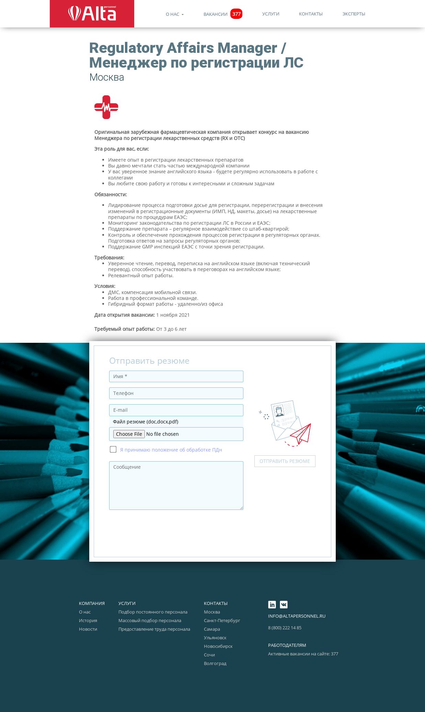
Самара (212, 629)
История (88, 620)
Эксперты (354, 14)
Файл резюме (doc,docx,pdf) (145, 421)
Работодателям (287, 645)
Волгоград (215, 663)
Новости (88, 629)
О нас (173, 14)
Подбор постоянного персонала (152, 612)
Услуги (270, 14)
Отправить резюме (285, 461)
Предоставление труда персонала (154, 629)
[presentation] (161, 528)
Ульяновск (215, 637)
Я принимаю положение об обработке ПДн (171, 449)
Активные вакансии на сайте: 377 (303, 654)
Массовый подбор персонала (149, 620)
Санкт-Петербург (222, 620)
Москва (212, 612)
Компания (92, 603)
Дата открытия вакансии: (124, 315)
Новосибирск (218, 646)
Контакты (311, 14)
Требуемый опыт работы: (124, 329)
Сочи (209, 655)
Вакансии (223, 14)
